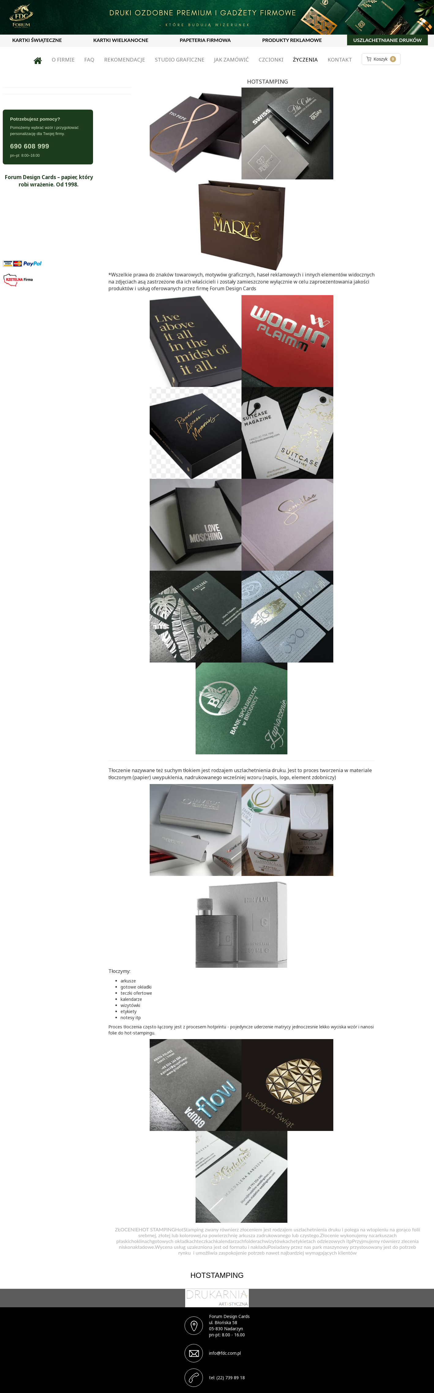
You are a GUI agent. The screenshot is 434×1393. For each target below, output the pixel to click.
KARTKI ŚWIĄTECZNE (37, 40)
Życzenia (305, 59)
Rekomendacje (124, 59)
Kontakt (339, 59)
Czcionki (271, 59)
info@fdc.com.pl (225, 1353)
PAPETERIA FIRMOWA (205, 40)
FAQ (89, 59)
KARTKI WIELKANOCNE (120, 40)
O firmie (63, 59)
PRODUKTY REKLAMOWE (292, 40)
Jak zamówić (231, 59)
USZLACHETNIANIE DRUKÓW (387, 40)
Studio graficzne (179, 59)
